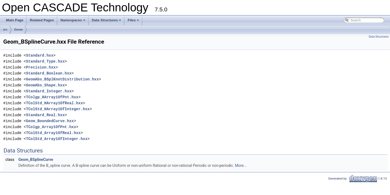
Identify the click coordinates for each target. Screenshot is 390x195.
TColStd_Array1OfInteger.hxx (56, 138)
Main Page (14, 20)
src (5, 29)
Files (134, 21)
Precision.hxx (41, 67)
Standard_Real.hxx (45, 115)
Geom (18, 29)
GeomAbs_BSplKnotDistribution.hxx (62, 79)
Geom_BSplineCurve (35, 159)
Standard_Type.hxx (45, 61)
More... (240, 165)
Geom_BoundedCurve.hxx (50, 120)
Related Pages (42, 20)
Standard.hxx (39, 55)
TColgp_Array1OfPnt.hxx (51, 126)
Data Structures (107, 21)
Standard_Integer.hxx (49, 91)
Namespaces (73, 21)
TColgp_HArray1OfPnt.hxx (52, 97)
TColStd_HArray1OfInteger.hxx (58, 109)
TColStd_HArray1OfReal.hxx (54, 103)
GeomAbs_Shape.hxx (45, 85)
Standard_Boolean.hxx (49, 73)
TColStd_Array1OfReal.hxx (53, 132)
